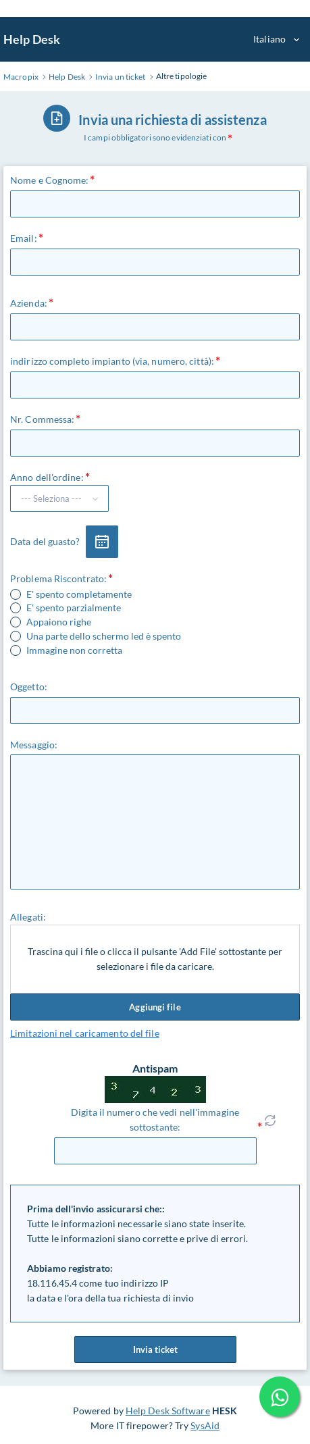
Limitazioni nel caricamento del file (84, 1033)
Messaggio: (33, 744)
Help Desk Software (168, 1410)
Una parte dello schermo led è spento (103, 636)
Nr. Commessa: (42, 419)
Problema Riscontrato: (58, 578)
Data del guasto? (45, 541)
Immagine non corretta (74, 650)
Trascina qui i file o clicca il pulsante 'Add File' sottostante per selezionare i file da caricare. (155, 959)
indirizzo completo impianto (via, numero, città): (112, 361)
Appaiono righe (58, 622)
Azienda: (28, 303)
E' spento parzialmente (73, 607)
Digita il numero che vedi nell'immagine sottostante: (155, 1119)
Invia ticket (155, 1349)
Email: (23, 238)
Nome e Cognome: (49, 180)
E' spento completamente (79, 594)
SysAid (204, 1425)
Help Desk (31, 39)
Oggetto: (28, 686)
